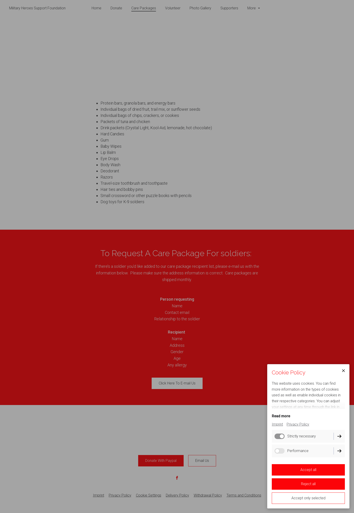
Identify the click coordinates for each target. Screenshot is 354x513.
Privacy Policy (298, 424)
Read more (281, 416)
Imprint (277, 424)
